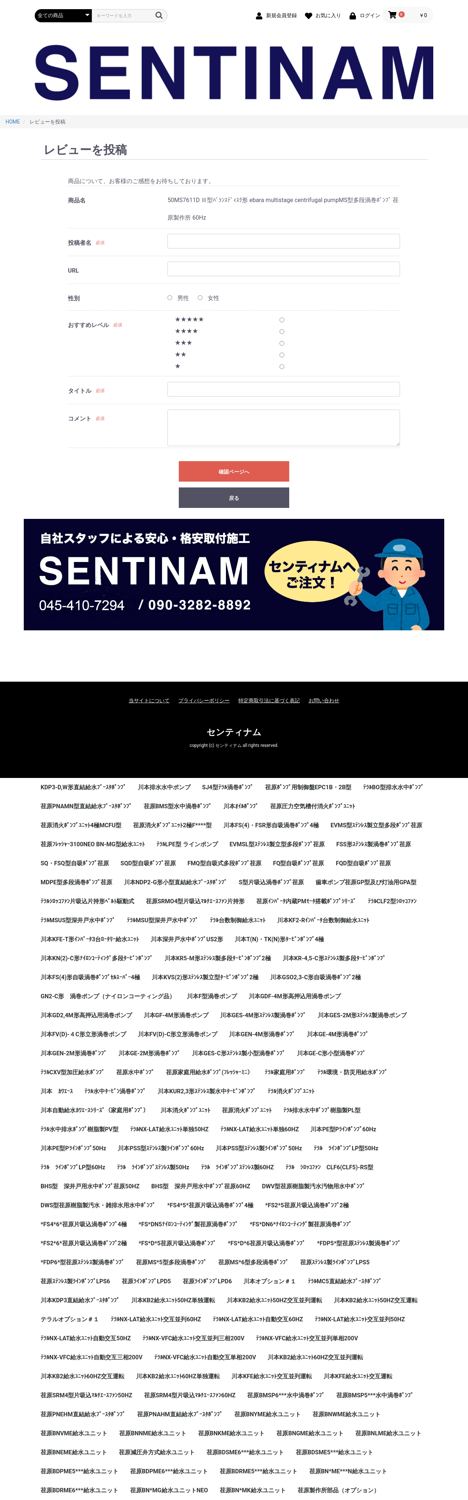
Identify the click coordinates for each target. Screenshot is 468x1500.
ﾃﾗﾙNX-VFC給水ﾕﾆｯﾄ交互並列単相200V (307, 1338)
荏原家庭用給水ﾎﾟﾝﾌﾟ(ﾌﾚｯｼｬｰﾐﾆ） (209, 1072)
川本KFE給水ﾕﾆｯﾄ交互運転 (358, 1376)
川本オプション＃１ (270, 1281)
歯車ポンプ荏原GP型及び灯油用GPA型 (366, 882)
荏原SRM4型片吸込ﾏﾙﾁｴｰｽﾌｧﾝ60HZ (190, 1395)
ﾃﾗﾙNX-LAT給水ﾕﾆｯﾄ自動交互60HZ (258, 1319)
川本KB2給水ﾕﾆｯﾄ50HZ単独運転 (173, 1300)
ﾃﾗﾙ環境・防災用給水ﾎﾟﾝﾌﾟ (352, 1072)
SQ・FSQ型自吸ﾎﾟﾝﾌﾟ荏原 (75, 863)
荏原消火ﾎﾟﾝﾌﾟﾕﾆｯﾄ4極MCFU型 (81, 825)
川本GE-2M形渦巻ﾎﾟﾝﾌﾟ (149, 1053)
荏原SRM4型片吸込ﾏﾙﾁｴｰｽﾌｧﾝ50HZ (86, 1395)
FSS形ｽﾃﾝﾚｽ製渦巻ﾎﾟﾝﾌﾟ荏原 (373, 844)
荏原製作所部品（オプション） (339, 1490)
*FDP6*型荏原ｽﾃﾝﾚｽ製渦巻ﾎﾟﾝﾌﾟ (82, 1262)
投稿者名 (79, 242)
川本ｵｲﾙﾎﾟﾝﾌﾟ (240, 806)
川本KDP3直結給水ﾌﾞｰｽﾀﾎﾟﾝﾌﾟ (80, 1300)
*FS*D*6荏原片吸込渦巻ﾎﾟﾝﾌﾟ (266, 1243)
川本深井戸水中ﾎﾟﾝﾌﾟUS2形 (187, 939)
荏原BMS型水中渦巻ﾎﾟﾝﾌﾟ (178, 806)
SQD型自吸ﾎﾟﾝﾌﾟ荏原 (148, 863)
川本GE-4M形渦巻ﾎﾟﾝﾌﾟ (338, 1034)
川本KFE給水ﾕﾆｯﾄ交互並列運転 (271, 1376)
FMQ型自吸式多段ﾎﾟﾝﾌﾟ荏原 (224, 863)
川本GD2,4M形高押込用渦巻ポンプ (86, 1015)
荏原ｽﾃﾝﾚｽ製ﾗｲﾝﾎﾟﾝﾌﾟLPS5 (335, 1262)
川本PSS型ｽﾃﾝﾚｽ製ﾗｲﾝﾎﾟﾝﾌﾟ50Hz (259, 1148)
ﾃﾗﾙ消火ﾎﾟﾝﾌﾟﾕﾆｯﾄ (291, 1091)
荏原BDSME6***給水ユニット (245, 1452)
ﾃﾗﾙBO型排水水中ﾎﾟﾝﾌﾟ (393, 787)
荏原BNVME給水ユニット (74, 1433)
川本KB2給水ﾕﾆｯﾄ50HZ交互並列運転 (274, 1300)
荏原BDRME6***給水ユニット (79, 1490)
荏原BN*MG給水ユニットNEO (169, 1490)
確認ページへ (234, 472)
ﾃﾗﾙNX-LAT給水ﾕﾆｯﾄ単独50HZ (169, 1129)
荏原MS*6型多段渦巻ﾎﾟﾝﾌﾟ (253, 1262)
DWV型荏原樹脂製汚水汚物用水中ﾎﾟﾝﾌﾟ (313, 1186)
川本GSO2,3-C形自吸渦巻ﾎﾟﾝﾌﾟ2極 (315, 977)
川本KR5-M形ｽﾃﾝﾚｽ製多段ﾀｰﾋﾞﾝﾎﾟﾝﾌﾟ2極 (218, 958)
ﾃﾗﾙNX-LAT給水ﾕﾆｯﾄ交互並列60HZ (156, 1319)
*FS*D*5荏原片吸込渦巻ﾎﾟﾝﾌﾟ (177, 1243)
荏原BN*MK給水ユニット (253, 1490)
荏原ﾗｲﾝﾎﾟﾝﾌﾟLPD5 (146, 1281)
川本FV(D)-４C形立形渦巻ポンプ (83, 1034)
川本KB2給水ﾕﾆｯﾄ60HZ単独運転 (178, 1376)
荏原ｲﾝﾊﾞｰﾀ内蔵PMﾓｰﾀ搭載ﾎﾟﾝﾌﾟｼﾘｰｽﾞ (306, 901)
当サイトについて (149, 700)
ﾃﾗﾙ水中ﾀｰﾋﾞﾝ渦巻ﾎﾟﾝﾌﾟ (115, 1091)
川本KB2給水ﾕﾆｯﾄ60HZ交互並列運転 (315, 1357)
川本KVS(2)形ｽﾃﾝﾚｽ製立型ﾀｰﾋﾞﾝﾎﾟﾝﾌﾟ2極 (205, 977)
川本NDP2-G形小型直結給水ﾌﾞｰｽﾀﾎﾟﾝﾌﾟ (175, 882)
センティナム (234, 732)
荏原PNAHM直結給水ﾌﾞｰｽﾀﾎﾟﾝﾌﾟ (180, 1414)
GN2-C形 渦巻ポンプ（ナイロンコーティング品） (108, 996)
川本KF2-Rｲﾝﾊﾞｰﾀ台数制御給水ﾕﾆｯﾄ (323, 920)
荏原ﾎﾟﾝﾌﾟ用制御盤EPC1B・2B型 (308, 787)
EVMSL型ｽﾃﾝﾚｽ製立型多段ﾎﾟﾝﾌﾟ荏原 (277, 844)
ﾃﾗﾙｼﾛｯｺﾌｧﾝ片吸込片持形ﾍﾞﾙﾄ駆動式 (87, 901)
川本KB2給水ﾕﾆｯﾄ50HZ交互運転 (376, 1300)
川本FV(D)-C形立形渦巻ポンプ (178, 1034)
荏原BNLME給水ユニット (388, 1433)
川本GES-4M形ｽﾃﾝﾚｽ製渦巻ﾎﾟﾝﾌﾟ (263, 1015)
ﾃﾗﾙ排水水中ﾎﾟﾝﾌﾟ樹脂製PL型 (322, 1110)
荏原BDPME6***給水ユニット (169, 1471)
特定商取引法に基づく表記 (269, 700)
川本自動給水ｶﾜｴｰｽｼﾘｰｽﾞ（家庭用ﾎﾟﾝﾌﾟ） (95, 1110)
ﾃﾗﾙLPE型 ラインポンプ (187, 844)
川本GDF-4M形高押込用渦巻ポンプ (295, 996)
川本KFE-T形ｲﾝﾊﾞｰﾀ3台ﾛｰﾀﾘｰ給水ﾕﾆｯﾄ (90, 939)
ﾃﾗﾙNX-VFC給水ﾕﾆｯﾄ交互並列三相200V (194, 1338)
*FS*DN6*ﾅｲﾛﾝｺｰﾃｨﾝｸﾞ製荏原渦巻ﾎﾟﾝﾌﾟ (301, 1224)
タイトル (79, 390)
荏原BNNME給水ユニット (152, 1433)
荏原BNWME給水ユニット (347, 1414)
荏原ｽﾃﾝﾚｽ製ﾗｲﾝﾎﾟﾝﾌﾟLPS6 (75, 1281)
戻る (234, 498)
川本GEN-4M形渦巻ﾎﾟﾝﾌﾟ (262, 1034)
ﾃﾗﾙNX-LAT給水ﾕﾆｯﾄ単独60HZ (259, 1129)
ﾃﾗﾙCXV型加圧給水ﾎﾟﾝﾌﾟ (73, 1072)
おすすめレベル (88, 325)
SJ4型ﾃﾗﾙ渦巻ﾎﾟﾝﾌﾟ (227, 787)
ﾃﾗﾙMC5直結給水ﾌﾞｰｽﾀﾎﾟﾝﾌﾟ (345, 1281)
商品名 (77, 200)
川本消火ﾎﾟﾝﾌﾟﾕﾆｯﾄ (185, 1110)
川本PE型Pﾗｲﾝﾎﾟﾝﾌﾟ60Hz (343, 1129)
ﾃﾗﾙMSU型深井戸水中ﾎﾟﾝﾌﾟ (162, 920)
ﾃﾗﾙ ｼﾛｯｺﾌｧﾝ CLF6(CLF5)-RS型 (329, 1167)
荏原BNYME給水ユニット (267, 1414)
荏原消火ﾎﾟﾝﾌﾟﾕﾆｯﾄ (247, 1110)
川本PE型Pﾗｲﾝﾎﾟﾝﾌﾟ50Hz (73, 1148)
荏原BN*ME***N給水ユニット (348, 1471)
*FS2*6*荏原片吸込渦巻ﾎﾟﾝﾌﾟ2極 (84, 1243)
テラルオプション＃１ (70, 1319)
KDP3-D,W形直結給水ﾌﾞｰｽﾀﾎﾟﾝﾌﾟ (83, 787)
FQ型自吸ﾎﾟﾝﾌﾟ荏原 (298, 863)
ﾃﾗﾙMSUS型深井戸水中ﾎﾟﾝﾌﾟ (78, 920)
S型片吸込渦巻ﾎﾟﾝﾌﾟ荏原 (271, 882)
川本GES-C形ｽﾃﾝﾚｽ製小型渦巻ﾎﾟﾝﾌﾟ (238, 1053)
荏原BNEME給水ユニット (74, 1452)
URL (73, 270)
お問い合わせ (324, 700)
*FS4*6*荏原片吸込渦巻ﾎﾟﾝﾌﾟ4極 (84, 1224)
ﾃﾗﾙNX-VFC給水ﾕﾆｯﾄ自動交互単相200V (205, 1357)
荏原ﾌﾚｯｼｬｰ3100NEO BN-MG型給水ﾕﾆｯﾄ (93, 844)
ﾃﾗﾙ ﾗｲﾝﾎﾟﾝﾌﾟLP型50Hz (346, 1148)
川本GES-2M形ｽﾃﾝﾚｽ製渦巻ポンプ (362, 1015)
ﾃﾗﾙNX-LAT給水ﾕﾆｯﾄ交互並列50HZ (360, 1319)
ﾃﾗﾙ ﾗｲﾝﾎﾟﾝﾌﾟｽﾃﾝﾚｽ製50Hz (153, 1167)
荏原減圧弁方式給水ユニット (157, 1452)
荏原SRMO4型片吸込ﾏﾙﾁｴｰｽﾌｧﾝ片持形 (195, 901)
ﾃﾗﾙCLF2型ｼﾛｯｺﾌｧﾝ (392, 901)
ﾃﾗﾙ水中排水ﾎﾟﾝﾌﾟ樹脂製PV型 (79, 1129)
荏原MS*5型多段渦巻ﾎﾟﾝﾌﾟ (171, 1262)
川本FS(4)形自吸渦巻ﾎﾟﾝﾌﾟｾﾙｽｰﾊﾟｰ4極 (90, 977)
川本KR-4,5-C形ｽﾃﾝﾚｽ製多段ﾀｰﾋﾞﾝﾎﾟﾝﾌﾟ (334, 958)
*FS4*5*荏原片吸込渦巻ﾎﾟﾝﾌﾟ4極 (210, 1205)
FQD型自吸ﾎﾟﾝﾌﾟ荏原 (363, 863)
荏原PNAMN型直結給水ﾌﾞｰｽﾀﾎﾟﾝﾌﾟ (86, 806)
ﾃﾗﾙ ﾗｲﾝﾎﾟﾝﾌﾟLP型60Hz (73, 1167)
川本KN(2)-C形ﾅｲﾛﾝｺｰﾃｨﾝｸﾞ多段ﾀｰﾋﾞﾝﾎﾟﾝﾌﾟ (97, 958)
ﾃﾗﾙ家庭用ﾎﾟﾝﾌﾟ (285, 1072)
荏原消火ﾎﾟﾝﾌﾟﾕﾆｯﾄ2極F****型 (172, 825)
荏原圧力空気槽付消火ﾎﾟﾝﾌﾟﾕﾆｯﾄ (312, 806)
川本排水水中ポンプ (164, 787)
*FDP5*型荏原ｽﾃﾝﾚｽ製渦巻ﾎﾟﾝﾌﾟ (359, 1243)
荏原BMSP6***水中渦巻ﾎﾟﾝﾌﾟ (285, 1395)
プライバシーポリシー (204, 700)
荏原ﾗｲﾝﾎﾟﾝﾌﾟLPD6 (207, 1281)
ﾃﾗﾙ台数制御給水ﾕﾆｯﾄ (237, 920)
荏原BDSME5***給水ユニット (334, 1452)
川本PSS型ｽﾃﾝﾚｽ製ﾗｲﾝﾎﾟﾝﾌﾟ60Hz (161, 1148)
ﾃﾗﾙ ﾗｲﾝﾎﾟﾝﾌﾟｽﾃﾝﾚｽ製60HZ (237, 1167)
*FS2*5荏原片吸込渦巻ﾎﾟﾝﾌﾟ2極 (307, 1205)
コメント (79, 418)
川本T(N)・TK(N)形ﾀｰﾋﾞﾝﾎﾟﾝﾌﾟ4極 (279, 939)
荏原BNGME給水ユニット (309, 1433)
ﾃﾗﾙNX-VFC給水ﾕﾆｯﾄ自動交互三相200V (92, 1357)
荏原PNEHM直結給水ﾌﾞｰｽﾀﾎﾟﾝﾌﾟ (83, 1414)
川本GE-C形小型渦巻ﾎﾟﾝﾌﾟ (331, 1053)
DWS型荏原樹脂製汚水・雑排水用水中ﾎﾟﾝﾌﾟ (98, 1205)
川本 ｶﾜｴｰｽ (57, 1091)
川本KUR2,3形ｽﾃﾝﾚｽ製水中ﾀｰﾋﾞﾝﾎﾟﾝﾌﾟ (207, 1091)
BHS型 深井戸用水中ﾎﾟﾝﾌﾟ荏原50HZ (90, 1186)
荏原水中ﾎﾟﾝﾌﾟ (135, 1072)
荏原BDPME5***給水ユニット (79, 1471)
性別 (74, 298)
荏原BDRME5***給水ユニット (259, 1471)
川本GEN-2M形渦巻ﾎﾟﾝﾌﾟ (74, 1053)
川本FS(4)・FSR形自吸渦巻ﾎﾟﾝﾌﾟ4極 (271, 825)
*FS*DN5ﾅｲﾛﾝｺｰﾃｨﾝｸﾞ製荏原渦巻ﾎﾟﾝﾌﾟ (188, 1224)
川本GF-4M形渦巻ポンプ (176, 1015)
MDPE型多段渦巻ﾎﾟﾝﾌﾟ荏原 (76, 882)
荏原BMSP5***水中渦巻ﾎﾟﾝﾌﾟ (375, 1395)
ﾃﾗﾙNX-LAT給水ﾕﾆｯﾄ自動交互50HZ (86, 1338)
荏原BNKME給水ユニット (231, 1433)
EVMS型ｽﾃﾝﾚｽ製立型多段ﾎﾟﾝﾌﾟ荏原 (376, 825)
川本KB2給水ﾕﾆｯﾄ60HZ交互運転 (82, 1376)
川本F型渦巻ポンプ (212, 996)
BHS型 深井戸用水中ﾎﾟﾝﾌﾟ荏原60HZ (200, 1186)
